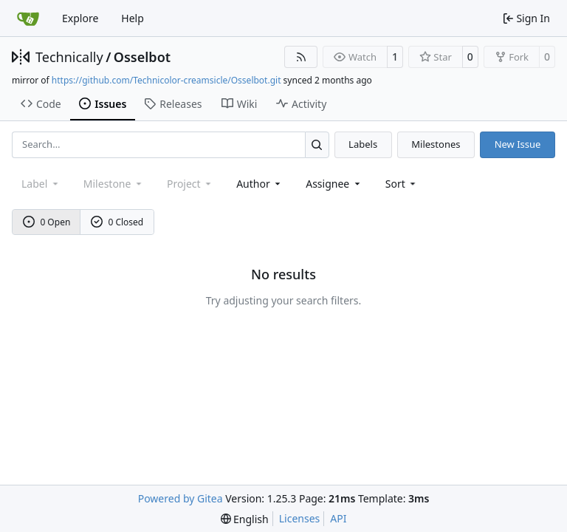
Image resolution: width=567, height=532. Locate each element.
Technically (69, 57)
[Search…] (317, 144)
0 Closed (117, 222)
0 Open (47, 222)
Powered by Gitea (180, 498)
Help (132, 18)
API (338, 518)
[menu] (402, 183)
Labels (362, 144)
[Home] (28, 18)
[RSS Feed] (301, 57)
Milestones (435, 144)
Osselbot (142, 57)
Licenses (299, 518)
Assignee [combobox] (334, 184)
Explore (80, 18)
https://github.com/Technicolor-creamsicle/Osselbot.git (166, 80)
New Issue (518, 144)
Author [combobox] (259, 184)
